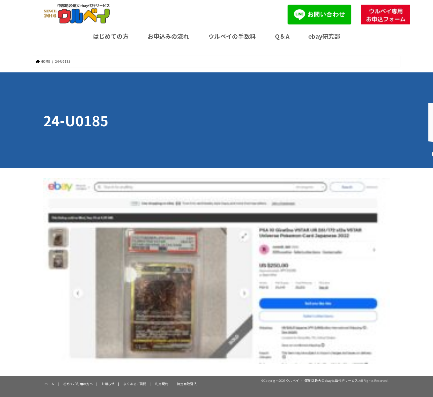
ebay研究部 (324, 36)
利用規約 (161, 383)
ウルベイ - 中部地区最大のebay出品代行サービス (322, 380)
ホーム (50, 383)
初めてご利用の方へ (78, 383)
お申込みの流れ (168, 36)
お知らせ (108, 383)
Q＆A (282, 36)
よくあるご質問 (134, 383)
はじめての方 (111, 36)
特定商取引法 (187, 383)
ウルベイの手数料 (232, 36)
